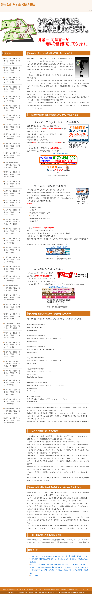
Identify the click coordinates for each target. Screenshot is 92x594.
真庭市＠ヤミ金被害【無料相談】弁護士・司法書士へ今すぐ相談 (12, 231)
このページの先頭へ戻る (83, 585)
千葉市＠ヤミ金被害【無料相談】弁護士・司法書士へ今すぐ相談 (12, 98)
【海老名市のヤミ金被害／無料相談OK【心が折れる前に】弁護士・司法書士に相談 (59, 556)
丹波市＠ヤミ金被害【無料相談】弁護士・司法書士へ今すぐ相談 (12, 297)
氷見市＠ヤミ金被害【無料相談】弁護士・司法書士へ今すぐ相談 (12, 269)
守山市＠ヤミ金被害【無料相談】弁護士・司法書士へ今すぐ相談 (12, 240)
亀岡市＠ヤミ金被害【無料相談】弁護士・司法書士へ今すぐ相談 (12, 382)
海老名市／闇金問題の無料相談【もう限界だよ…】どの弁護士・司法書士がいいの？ (59, 567)
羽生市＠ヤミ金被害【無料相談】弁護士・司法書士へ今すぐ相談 (12, 203)
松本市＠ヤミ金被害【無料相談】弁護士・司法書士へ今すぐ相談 (12, 373)
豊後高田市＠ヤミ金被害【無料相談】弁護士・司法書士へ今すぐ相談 (12, 326)
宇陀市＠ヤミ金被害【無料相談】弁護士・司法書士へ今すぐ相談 (12, 127)
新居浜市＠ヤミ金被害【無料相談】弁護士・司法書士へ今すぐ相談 (12, 222)
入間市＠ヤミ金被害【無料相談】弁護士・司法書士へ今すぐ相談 (12, 401)
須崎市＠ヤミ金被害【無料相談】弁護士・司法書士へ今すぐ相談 (12, 174)
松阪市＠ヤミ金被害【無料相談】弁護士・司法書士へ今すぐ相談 (12, 61)
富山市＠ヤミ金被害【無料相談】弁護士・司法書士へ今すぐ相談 (12, 184)
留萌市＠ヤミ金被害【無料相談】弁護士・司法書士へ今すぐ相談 (12, 80)
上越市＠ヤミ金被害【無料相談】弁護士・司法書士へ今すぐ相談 (12, 259)
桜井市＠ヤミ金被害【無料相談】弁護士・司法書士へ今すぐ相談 (12, 136)
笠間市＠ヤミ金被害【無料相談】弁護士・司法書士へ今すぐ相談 (12, 146)
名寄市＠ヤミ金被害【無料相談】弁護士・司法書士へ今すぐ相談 (12, 345)
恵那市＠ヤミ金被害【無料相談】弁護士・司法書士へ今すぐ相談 (12, 250)
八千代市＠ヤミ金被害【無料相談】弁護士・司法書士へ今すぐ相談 (12, 288)
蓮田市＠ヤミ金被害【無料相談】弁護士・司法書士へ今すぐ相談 (12, 316)
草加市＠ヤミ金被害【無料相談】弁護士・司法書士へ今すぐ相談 (12, 89)
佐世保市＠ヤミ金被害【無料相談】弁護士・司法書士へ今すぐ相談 (12, 363)
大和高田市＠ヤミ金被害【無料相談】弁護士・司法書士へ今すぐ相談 (12, 411)
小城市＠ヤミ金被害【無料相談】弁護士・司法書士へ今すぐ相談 (12, 108)
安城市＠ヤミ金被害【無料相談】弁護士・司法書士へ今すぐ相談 (12, 155)
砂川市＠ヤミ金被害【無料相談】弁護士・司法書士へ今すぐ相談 (12, 117)
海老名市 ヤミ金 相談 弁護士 (18, 4)
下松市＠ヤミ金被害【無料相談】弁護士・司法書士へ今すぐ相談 (12, 335)
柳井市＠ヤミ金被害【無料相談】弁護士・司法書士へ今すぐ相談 (12, 278)
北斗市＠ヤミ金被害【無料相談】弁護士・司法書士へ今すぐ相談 (12, 420)
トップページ (34, 575)
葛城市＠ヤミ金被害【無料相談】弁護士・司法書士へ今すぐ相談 (12, 70)
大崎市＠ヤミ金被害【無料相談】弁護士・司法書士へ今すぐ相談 (12, 193)
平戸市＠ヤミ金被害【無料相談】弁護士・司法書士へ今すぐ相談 (12, 392)
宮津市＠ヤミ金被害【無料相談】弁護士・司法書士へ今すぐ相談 (12, 307)
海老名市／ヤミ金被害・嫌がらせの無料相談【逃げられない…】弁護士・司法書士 (58, 564)
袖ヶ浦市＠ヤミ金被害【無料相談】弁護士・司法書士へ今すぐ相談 (12, 165)
